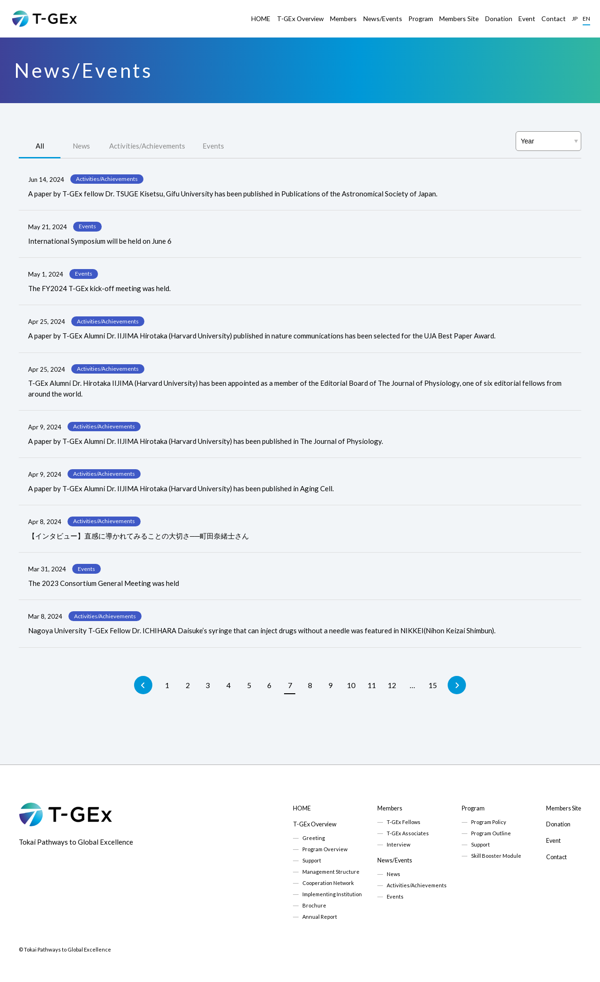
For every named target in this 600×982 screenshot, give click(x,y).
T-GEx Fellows (403, 822)
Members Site (459, 18)
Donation (498, 18)
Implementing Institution (332, 894)
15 (432, 685)
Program (420, 18)
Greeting (313, 838)
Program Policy (488, 822)
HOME (260, 18)
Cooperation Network (328, 883)
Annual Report (319, 917)
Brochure (314, 905)
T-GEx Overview (300, 18)
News (81, 146)
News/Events (382, 18)
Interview (398, 844)
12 (392, 685)
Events (213, 146)
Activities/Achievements (147, 146)
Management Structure (331, 872)
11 (372, 685)
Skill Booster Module (496, 856)
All (40, 146)
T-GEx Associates (408, 833)
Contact (553, 18)
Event (526, 18)
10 (351, 685)
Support (311, 860)
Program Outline (491, 833)
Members (343, 18)
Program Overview (324, 849)
